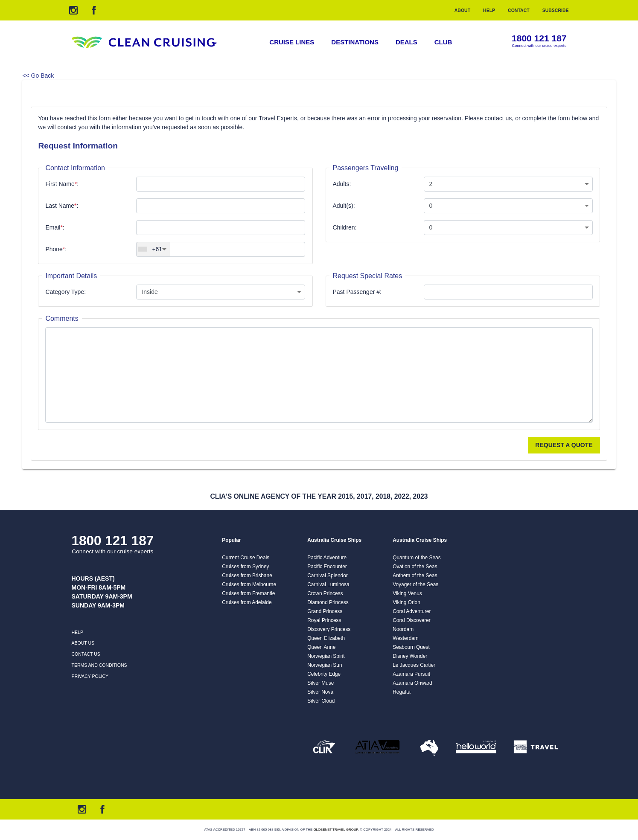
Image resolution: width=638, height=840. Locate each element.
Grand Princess (324, 611)
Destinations (355, 42)
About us (83, 642)
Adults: (342, 183)
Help (489, 10)
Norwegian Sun (324, 665)
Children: (345, 227)
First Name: (62, 183)
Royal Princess (324, 620)
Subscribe (555, 10)
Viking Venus (407, 593)
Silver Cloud (321, 701)
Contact (519, 10)
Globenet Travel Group (335, 829)
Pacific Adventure (327, 558)
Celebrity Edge (324, 674)
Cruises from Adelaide (246, 602)
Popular (231, 540)
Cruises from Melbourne (249, 584)
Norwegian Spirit (325, 656)
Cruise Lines (291, 42)
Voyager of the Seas (415, 584)
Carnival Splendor (327, 575)
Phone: (56, 249)
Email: (54, 227)
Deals (406, 42)
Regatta (402, 692)
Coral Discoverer (412, 620)
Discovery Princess (328, 629)
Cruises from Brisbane (247, 575)
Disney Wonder (410, 656)
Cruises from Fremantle (248, 593)
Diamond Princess (327, 602)
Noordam (403, 629)
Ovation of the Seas (415, 567)
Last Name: (61, 205)
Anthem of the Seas (415, 575)
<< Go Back (38, 75)
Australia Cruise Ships (334, 540)
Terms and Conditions (99, 665)
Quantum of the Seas (416, 558)
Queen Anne (321, 647)
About (462, 10)
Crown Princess (325, 593)
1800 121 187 (539, 38)
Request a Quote (563, 445)
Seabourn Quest (411, 647)
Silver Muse (320, 683)
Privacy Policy (90, 676)
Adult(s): (344, 205)
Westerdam (406, 638)
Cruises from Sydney (245, 567)
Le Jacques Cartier (414, 665)
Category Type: (65, 291)
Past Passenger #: (357, 291)
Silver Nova (320, 692)
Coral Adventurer (412, 611)
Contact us (86, 654)
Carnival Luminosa (328, 584)
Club (443, 42)
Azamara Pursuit (411, 674)
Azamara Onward (412, 683)
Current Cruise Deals (245, 558)
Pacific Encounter (327, 567)
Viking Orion (406, 602)
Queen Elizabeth (326, 638)
